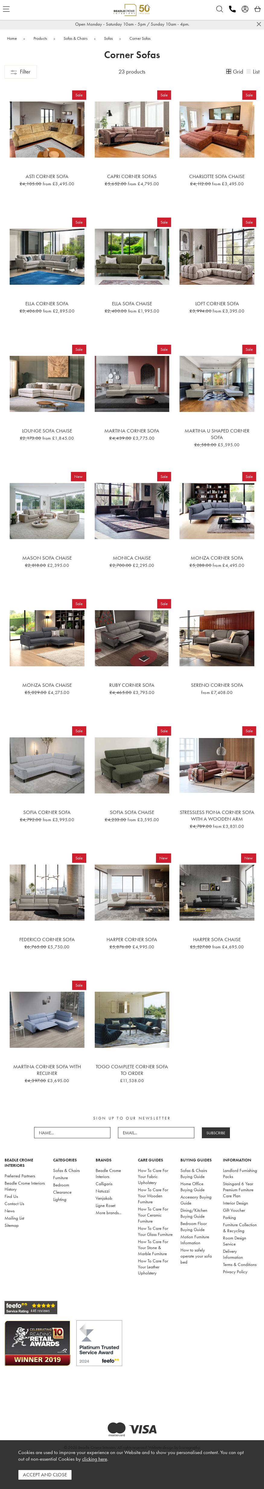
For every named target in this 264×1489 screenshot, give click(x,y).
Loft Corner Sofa (217, 303)
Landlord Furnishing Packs (240, 1173)
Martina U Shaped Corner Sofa (217, 434)
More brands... (108, 1213)
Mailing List (14, 1218)
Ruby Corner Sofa (131, 685)
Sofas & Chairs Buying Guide (193, 1173)
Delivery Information (233, 1254)
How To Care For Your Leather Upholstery (153, 1267)
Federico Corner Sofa (47, 939)
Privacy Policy (235, 1272)
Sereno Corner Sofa (217, 685)
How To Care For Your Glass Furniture (155, 1231)
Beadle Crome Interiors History (25, 1186)
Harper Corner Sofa (132, 939)
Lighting (59, 1199)
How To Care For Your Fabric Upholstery (153, 1176)
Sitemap (12, 1225)
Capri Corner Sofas (132, 176)
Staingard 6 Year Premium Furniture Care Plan (238, 1190)
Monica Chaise (132, 557)
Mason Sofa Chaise (47, 557)
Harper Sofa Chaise (217, 939)
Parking (229, 1217)
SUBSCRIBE (215, 1133)
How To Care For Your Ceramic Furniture (153, 1215)
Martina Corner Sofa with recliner (47, 1069)
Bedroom (61, 1185)
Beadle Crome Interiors (108, 1173)
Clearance (62, 1192)
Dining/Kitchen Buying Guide (193, 1213)
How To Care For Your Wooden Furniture (153, 1196)
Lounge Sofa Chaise (47, 430)
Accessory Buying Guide (196, 1200)
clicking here (94, 1459)
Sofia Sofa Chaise (132, 812)
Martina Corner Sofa (131, 430)
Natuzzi (103, 1191)
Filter (20, 71)
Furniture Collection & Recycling (240, 1228)
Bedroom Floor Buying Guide (193, 1226)
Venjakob (104, 1198)
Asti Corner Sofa (47, 176)
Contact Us (14, 1204)
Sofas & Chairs (66, 1170)
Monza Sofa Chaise (47, 685)
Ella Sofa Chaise (132, 303)
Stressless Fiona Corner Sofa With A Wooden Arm (217, 815)
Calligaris (104, 1184)
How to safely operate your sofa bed (196, 1256)
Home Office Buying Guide (192, 1187)
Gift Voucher (234, 1210)
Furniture (60, 1178)
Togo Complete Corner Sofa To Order (132, 1069)
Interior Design (235, 1203)
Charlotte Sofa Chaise (217, 176)
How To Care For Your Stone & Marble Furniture (153, 1248)
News (9, 1211)
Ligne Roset (105, 1205)
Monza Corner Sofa (217, 557)
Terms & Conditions (239, 1264)
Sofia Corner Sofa (47, 812)
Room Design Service (234, 1241)
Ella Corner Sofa (46, 303)
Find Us (11, 1196)
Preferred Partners (20, 1176)
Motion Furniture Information (194, 1240)
